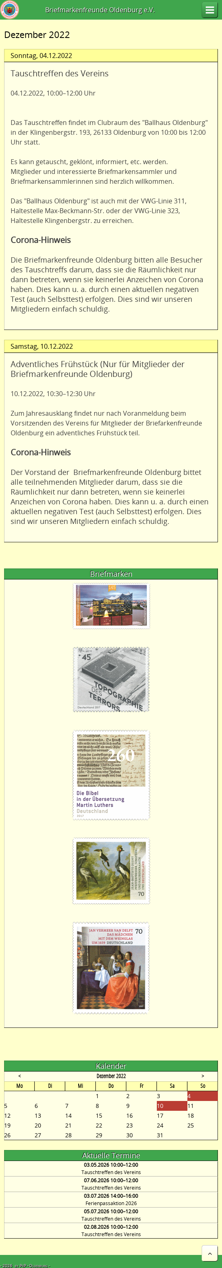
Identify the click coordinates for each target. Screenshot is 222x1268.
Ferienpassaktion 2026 (111, 1203)
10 (160, 1106)
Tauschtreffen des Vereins (111, 1172)
